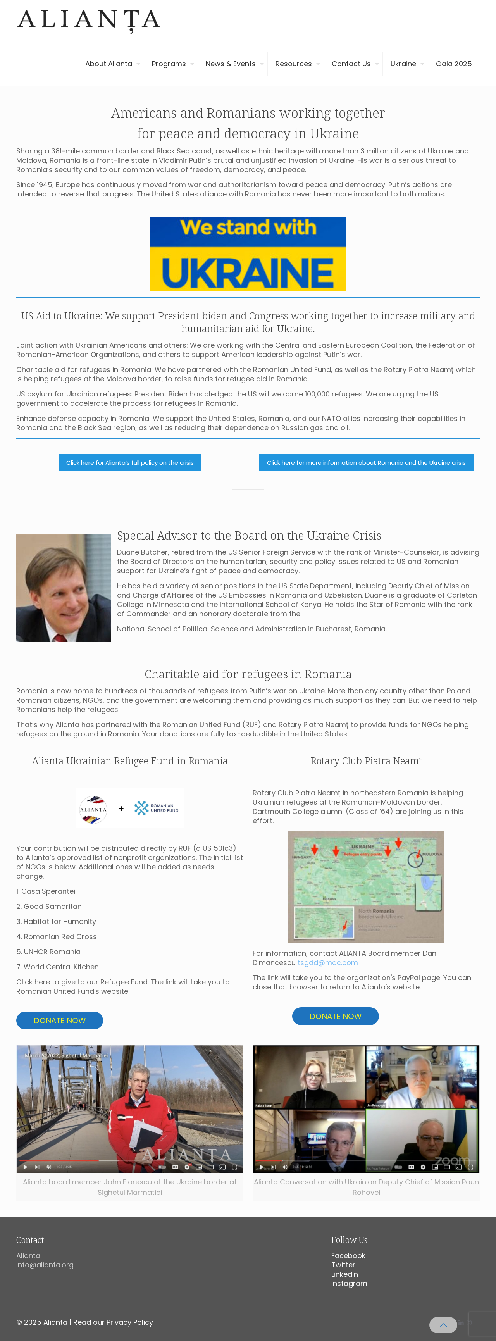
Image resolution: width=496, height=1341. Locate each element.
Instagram (349, 1283)
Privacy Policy (130, 1322)
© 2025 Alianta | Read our (61, 1322)
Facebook (348, 1255)
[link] (130, 808)
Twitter (343, 1265)
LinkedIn (344, 1274)
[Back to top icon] (443, 1325)
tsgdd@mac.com (328, 962)
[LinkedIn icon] (461, 1323)
